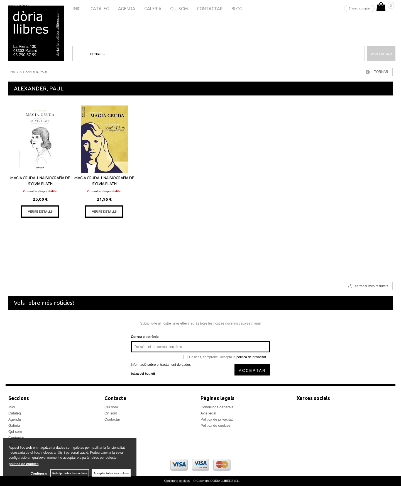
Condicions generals (216, 407)
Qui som (179, 8)
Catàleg (100, 8)
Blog (236, 8)
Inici (77, 8)
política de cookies (23, 464)
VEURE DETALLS (40, 211)
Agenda (126, 8)
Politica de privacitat (216, 419)
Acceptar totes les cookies (111, 473)
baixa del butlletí (143, 373)
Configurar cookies (177, 480)
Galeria (153, 8)
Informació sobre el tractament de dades (161, 365)
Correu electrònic (144, 337)
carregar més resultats (371, 286)
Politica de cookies (215, 425)
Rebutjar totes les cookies (69, 473)
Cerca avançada (381, 53)
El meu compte (359, 8)
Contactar (209, 8)
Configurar (39, 473)
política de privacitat (251, 357)
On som (110, 413)
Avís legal (208, 413)
